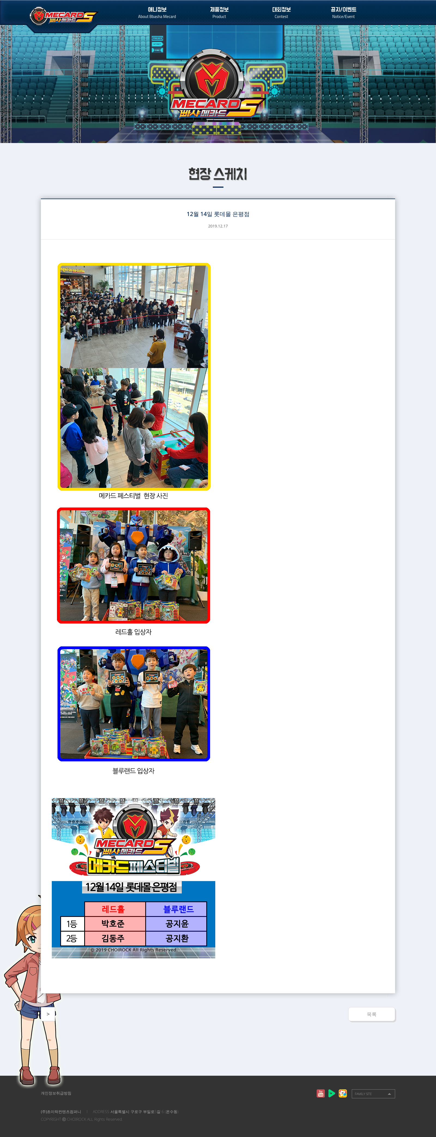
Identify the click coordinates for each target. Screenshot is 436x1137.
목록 (372, 1014)
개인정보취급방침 (56, 1093)
